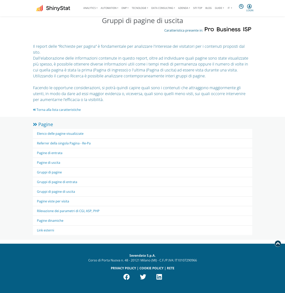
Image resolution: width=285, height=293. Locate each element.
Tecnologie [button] (139, 8)
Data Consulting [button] (162, 8)
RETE (170, 268)
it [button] (228, 8)
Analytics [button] (89, 8)
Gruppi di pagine (49, 172)
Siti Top (197, 8)
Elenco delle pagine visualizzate (60, 133)
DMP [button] (124, 8)
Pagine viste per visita (53, 201)
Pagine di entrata (49, 153)
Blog (208, 8)
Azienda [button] (183, 8)
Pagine (43, 124)
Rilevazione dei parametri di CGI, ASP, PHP (68, 211)
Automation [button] (109, 8)
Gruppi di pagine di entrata (57, 182)
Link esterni (45, 230)
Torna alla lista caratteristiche (57, 110)
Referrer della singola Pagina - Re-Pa (64, 143)
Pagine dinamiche (50, 220)
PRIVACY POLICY (123, 268)
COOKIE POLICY (151, 268)
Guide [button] (218, 8)
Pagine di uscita (48, 162)
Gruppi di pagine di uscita (56, 191)
